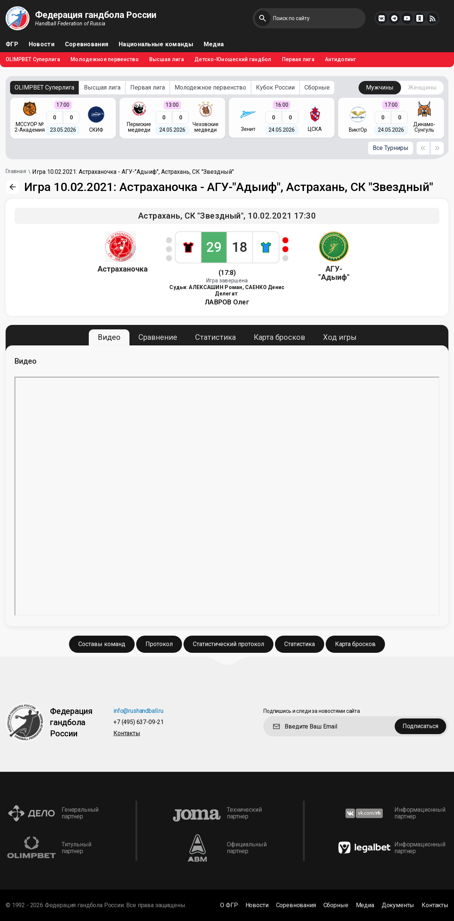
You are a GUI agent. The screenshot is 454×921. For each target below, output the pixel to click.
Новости (41, 44)
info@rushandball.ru (138, 711)
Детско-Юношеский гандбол (233, 59)
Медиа (214, 44)
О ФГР (229, 905)
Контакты (126, 733)
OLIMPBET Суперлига (33, 59)
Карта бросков (279, 337)
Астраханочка (122, 268)
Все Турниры (390, 147)
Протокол (159, 644)
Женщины (422, 87)
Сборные (317, 87)
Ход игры (340, 337)
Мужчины (380, 87)
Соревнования (86, 44)
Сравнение (157, 337)
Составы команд (101, 644)
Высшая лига (166, 59)
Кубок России (275, 87)
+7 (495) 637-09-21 (138, 722)
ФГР (12, 44)
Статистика (215, 337)
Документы (398, 905)
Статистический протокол (228, 644)
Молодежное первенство (105, 59)
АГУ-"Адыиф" (334, 273)
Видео (109, 337)
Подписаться (420, 726)
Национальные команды (156, 44)
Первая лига (298, 59)
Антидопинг (340, 59)
